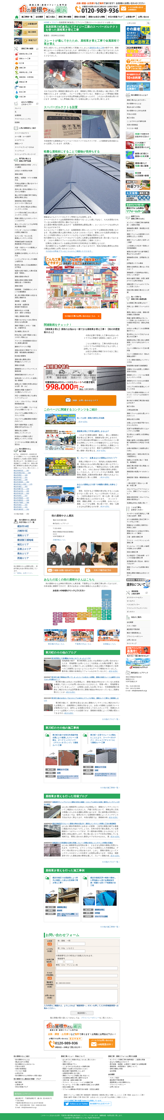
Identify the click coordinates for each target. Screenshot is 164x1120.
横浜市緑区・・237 (20, 496)
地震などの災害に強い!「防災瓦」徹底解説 (137, 461)
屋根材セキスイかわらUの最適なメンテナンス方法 (138, 382)
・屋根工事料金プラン (69, 1064)
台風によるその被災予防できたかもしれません (138, 424)
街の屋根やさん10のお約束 (136, 111)
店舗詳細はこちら (59, 540)
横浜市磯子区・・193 (21, 489)
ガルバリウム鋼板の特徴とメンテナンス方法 (26, 414)
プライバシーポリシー (90, 1018)
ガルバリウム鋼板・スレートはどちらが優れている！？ (26, 408)
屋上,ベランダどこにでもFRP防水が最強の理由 (26, 225)
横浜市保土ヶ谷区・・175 (23, 484)
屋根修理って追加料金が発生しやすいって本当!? (138, 274)
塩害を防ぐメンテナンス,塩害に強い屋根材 (26, 379)
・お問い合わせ (113, 1087)
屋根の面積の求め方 (22, 276)
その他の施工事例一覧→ (110, 788)
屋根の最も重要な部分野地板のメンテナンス (23, 361)
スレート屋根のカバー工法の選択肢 (138, 349)
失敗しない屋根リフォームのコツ (138, 308)
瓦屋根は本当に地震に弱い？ (137, 503)
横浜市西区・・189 (20, 475)
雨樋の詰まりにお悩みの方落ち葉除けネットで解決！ (138, 532)
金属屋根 (18, 115)
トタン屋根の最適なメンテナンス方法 (138, 361)
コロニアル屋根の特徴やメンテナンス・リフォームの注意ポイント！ (138, 395)
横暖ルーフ (19, 143)
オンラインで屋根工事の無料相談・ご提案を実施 (138, 224)
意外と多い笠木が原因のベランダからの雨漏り (26, 190)
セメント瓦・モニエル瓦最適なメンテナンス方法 (23, 237)
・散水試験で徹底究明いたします (73, 1071)
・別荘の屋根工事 (67, 1087)
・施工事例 (18, 1082)
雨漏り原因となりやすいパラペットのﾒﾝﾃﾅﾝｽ (26, 219)
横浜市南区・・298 (20, 480)
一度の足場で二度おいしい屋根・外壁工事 (137, 484)
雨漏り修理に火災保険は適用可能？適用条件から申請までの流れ (138, 442)
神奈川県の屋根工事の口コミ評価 (138, 291)
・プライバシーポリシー (117, 1084)
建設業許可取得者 (133, 629)
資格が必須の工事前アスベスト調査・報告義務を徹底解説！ (26, 351)
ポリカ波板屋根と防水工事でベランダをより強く (138, 520)
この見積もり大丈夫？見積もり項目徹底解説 (138, 247)
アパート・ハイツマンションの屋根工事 (138, 541)
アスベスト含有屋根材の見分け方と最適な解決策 (26, 342)
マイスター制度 (132, 128)
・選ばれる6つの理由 (21, 1062)
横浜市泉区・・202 (20, 505)
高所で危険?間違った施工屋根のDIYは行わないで (24, 426)
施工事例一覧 (27, 17)
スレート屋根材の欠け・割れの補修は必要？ (138, 355)
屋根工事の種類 (64, 17)
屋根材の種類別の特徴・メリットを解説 (26, 166)
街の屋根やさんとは (134, 103)
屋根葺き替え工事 (96, 48)
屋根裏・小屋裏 (20, 301)
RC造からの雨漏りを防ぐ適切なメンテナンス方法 (24, 437)
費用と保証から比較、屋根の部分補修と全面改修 (138, 313)
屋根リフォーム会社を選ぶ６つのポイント (138, 414)
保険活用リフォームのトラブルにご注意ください (138, 285)
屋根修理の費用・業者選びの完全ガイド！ (138, 229)
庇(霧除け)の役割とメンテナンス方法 (26, 254)
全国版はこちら (109, 644)
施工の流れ (50, 17)
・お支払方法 (18, 1073)
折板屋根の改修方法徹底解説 (137, 366)
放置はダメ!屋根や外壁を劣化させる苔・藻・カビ (26, 385)
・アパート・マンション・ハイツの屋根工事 (77, 1082)
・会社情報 (112, 1071)
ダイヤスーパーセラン (135, 597)
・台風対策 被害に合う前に (71, 1073)
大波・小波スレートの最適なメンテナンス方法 (26, 249)
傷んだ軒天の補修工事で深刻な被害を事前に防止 (26, 196)
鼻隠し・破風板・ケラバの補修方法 (26, 179)
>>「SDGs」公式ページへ (23, 573)
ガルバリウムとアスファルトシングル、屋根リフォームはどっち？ (138, 491)
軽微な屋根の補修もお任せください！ (138, 574)
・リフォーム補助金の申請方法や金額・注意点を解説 (80, 1089)
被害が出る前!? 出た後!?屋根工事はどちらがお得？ (138, 253)
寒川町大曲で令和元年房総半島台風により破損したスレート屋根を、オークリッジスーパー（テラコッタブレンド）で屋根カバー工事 (65, 740)
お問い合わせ (143, 17)
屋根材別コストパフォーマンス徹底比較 (26, 370)
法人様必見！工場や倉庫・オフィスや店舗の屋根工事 (138, 557)
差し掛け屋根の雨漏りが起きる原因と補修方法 (26, 296)
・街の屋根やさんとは (22, 1059)
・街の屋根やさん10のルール (24, 1064)
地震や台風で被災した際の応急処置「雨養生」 (26, 272)
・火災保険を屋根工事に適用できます (74, 1078)
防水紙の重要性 (20, 356)
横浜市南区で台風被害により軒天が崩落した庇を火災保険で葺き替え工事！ (65, 880)
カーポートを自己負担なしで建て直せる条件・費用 (138, 515)
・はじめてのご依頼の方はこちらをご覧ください (78, 1059)
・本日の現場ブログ (21, 1087)
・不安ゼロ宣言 (19, 1066)
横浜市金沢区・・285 (21, 491)
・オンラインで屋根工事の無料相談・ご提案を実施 (126, 1059)
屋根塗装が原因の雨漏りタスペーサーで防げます (23, 202)
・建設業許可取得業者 (116, 1080)
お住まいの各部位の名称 (23, 171)
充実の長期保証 (132, 125)
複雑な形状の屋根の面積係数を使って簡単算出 (23, 281)
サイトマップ (131, 643)
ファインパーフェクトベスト (137, 608)
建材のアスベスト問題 (23, 346)
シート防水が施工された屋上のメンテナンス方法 (26, 214)
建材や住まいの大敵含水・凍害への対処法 (23, 312)
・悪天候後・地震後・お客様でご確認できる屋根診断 (127, 1064)
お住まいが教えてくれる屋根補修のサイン (138, 330)
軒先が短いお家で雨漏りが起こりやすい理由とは (26, 336)
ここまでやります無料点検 (136, 121)
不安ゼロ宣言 (131, 114)
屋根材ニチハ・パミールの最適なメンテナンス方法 (138, 376)
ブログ (54, 22)
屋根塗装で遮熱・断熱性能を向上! (138, 478)
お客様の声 (130, 17)
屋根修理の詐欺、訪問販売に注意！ (138, 258)
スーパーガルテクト (22, 133)
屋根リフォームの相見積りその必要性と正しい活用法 (138, 235)
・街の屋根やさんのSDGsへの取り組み (28, 1075)
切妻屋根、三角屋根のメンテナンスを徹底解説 (26, 291)
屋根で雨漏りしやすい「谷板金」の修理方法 (25, 327)
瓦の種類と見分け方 (22, 331)
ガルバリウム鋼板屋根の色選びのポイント (26, 420)
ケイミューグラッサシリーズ (25, 154)
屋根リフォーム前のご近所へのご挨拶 (138, 241)
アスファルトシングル (23, 119)
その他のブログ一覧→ (111, 719)
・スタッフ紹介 (113, 1078)
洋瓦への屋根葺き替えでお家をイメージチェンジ (26, 397)
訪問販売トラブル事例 (135, 263)
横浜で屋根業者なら (134, 633)
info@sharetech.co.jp (139, 691)
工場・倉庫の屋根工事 (135, 537)
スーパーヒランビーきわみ (24, 147)
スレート (18, 108)
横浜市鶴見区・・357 (21, 470)
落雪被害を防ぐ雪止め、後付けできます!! (138, 562)
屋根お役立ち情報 (133, 419)
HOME (46, 22)
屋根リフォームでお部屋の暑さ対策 (138, 568)
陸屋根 (17, 122)
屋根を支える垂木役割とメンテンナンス (23, 432)
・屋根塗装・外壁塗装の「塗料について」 (123, 1066)
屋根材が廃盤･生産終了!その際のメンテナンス (23, 391)
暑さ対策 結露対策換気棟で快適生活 (22, 306)
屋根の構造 (19, 174)
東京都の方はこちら (56, 644)
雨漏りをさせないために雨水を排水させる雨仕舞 (26, 321)
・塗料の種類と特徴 (115, 1069)
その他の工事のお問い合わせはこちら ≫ (82, 316)
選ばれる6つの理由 (134, 107)
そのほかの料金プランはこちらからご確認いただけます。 (69, 251)
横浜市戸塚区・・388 (21, 502)
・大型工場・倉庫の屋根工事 (71, 1080)
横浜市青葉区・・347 (21, 498)
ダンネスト (131, 612)
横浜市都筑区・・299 (21, 500)
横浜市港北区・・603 (21, 493)
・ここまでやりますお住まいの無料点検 (75, 1066)
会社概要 (39, 17)
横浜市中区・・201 (20, 477)
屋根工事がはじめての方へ (136, 100)
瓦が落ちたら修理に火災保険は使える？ (138, 435)
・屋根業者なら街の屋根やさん (119, 1082)
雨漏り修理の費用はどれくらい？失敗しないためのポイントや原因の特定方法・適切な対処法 (138, 321)
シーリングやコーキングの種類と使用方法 (26, 260)
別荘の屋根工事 (132, 552)
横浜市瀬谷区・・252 (21, 509)
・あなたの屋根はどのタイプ (118, 1062)
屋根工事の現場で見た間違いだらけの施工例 (138, 467)
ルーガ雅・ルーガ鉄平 (23, 136)
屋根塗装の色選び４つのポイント (138, 473)
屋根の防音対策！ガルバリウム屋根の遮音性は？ (138, 498)
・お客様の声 (18, 1084)
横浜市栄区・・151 (20, 507)
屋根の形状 (19, 286)
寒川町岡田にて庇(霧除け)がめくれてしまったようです (71, 658)
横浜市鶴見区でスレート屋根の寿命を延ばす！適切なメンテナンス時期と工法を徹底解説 (84, 824)
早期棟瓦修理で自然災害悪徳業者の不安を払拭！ (23, 243)
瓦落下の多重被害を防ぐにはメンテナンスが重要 (138, 430)
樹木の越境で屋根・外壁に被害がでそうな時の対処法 (138, 279)
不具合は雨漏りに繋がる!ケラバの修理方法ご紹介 (26, 185)
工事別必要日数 (132, 410)
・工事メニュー (66, 1062)
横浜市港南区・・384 (21, 482)
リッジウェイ (19, 151)
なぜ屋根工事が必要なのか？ (137, 303)
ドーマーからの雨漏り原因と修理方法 (26, 443)
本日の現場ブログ (115, 17)
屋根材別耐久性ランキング (24, 375)
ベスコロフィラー (133, 604)
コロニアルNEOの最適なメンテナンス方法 (138, 388)
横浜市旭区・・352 (20, 486)
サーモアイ (131, 601)
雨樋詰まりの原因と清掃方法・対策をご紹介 (138, 526)
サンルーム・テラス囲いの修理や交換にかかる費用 (138, 547)
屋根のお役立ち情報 (96, 17)
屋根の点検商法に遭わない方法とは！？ (138, 268)
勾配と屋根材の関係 (22, 316)
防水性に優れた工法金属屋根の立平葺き (26, 266)
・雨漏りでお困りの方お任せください (74, 1069)
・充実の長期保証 (20, 1069)
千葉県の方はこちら (83, 644)
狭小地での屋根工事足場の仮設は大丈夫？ (138, 402)
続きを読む (83, 422)
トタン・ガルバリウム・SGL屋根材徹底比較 (26, 403)
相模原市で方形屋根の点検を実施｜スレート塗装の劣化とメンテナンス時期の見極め (82, 843)
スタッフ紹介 (131, 626)
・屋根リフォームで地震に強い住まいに (75, 1075)
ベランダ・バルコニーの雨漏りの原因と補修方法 (26, 231)
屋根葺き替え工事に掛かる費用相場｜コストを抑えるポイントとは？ (138, 342)
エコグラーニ (19, 140)
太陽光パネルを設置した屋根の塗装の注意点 (138, 370)
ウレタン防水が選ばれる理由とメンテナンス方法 (26, 208)
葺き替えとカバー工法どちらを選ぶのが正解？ (138, 335)
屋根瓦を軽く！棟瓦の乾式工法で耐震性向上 (138, 455)
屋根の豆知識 (79, 17)
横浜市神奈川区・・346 (22, 473)
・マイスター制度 (20, 1071)
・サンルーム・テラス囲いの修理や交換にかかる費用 (80, 1085)
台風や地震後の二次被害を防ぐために (138, 449)
